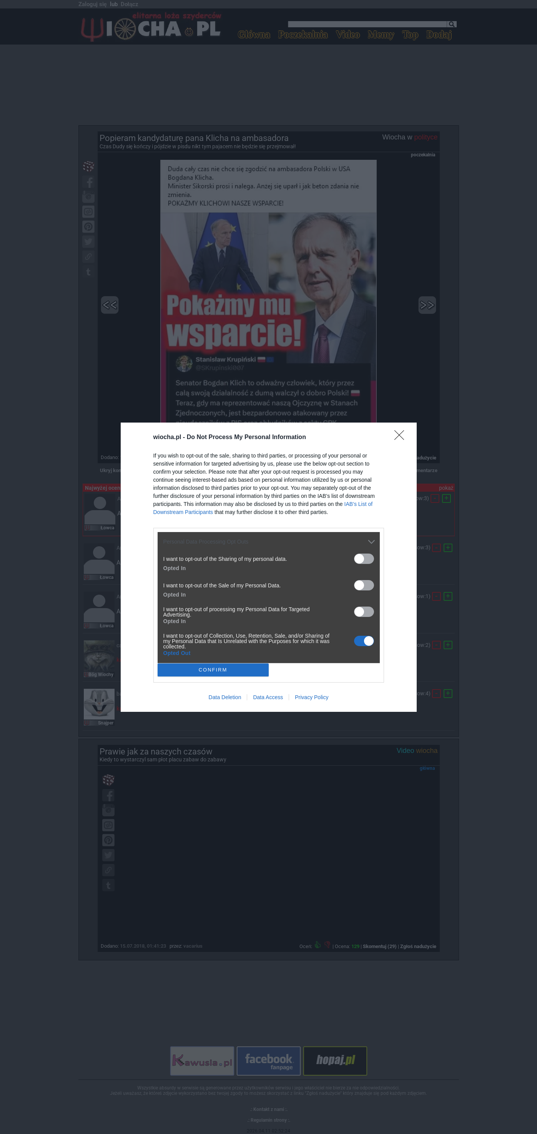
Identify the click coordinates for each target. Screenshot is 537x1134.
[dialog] (269, 567)
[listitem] (268, 542)
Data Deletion (225, 697)
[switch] (364, 559)
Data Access (268, 697)
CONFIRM (213, 669)
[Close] (401, 437)
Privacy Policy (311, 697)
